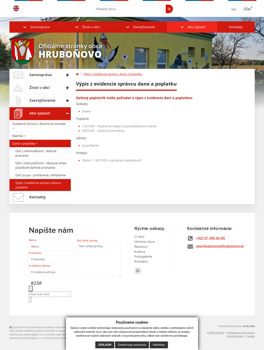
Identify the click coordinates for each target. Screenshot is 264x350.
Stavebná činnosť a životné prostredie (38, 126)
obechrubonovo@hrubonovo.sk (220, 246)
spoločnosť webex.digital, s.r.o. (26, 338)
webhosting (15, 334)
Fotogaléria (143, 256)
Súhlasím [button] (104, 344)
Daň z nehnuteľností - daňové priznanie (35, 153)
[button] (35, 27)
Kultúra (139, 251)
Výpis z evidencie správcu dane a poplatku (38, 185)
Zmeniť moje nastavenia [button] (132, 344)
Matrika (19, 136)
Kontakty (236, 27)
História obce (144, 241)
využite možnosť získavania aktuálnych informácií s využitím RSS (46, 327)
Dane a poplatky (25, 143)
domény (50, 334)
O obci (139, 236)
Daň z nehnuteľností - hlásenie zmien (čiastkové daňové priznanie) (41, 165)
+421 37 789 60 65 (210, 238)
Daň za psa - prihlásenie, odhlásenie (40, 175)
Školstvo (141, 246)
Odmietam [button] (159, 344)
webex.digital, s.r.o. (34, 334)
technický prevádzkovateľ (58, 338)
